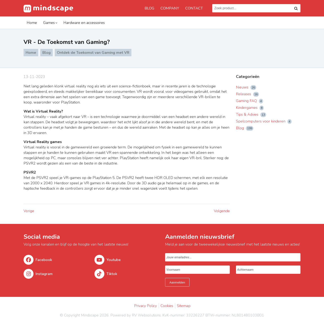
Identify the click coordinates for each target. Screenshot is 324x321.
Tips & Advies (251, 114)
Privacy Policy (145, 305)
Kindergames (250, 107)
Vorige (29, 210)
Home (32, 22)
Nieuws (246, 87)
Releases (247, 94)
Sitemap (184, 305)
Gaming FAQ (249, 100)
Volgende (222, 210)
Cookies (167, 305)
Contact (194, 8)
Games (49, 22)
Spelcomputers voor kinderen (264, 121)
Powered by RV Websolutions (135, 315)
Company (170, 8)
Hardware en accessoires (84, 22)
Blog (149, 8)
